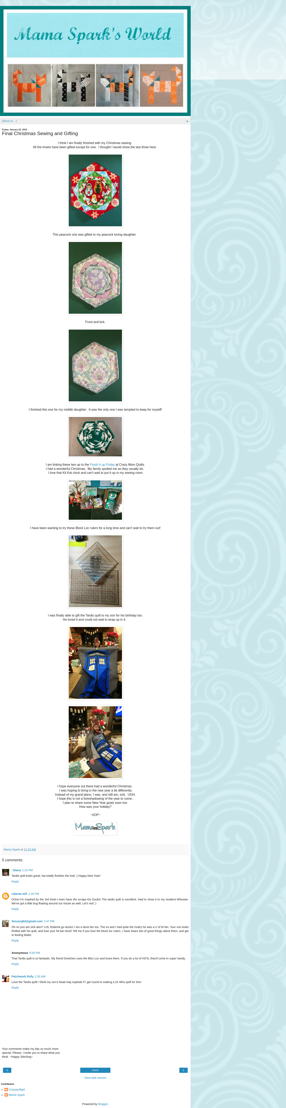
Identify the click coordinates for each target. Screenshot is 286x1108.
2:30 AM (40, 976)
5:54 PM (34, 952)
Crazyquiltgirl (17, 1089)
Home (95, 1070)
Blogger (103, 1104)
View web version (95, 1077)
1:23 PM (27, 870)
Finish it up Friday (102, 464)
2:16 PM (33, 893)
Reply (15, 881)
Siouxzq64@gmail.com (27, 921)
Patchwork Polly (23, 976)
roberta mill (19, 893)
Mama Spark (17, 1094)
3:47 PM (49, 921)
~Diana (16, 870)
